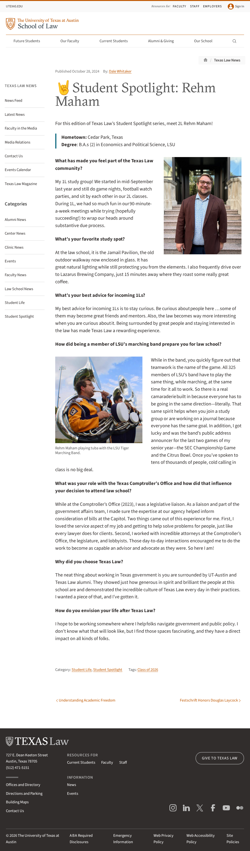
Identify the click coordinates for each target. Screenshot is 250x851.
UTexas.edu (14, 6)
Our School (206, 41)
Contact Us (15, 811)
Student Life (81, 670)
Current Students (116, 41)
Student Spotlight (107, 670)
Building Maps (17, 802)
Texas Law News (227, 60)
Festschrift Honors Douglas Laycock (209, 700)
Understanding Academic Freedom (87, 700)
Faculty (179, 6)
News (71, 785)
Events (72, 793)
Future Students (29, 41)
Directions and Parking (24, 793)
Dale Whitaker (120, 71)
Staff (195, 6)
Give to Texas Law (219, 758)
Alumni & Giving (163, 41)
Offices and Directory (23, 785)
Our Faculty (72, 41)
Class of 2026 (147, 670)
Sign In (236, 6)
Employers (212, 6)
